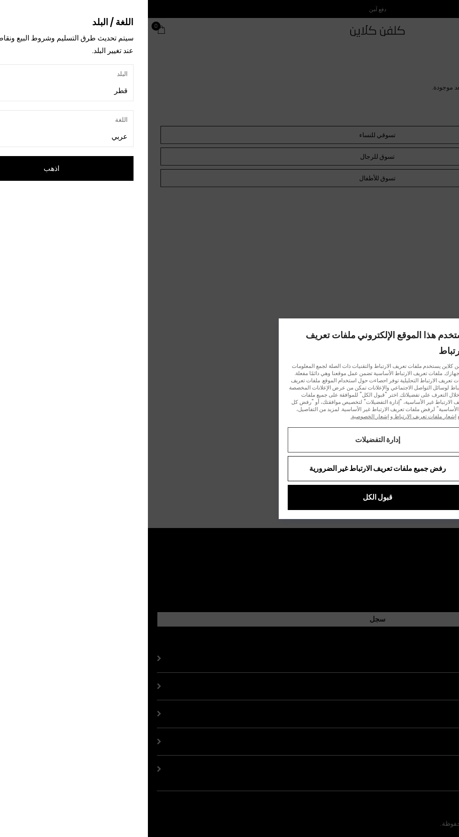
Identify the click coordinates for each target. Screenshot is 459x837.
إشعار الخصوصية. (222, 416)
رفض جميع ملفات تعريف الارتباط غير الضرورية (229, 468)
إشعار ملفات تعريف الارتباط (276, 416)
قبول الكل (230, 497)
